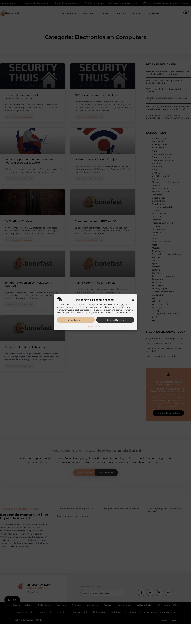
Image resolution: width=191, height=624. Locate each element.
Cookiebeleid (94, 326)
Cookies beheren (115, 320)
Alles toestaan (75, 320)
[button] (132, 299)
